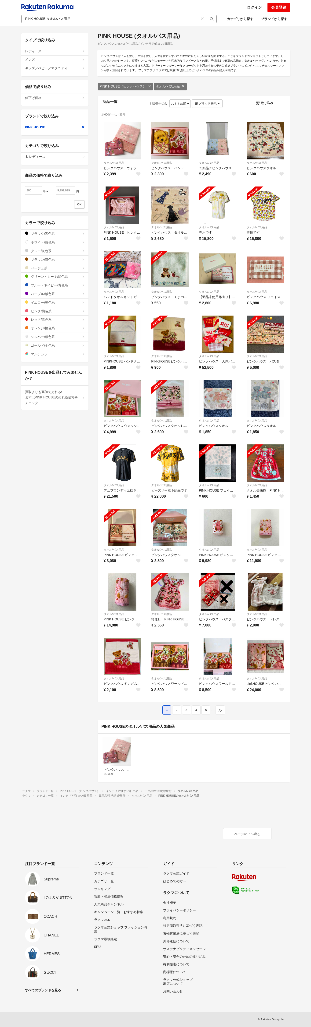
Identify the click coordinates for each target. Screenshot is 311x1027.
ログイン (254, 7)
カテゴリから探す (240, 19)
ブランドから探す (274, 19)
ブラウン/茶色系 (55, 259)
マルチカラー (55, 354)
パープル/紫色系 (55, 294)
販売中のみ (158, 103)
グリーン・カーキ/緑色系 (55, 276)
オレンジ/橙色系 (55, 328)
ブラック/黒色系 (55, 234)
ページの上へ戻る (247, 834)
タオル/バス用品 (170, 86)
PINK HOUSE (55, 127)
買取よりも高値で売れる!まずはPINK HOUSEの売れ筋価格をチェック (55, 397)
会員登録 (278, 7)
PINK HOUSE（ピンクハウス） (125, 86)
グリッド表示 (207, 103)
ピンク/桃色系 (55, 311)
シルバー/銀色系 (55, 337)
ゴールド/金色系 (55, 345)
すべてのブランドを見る (43, 990)
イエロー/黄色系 (55, 302)
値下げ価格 (55, 98)
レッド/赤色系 (55, 319)
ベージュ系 (55, 268)
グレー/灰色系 (55, 251)
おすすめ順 (180, 103)
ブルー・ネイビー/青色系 (55, 285)
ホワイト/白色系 (55, 242)
